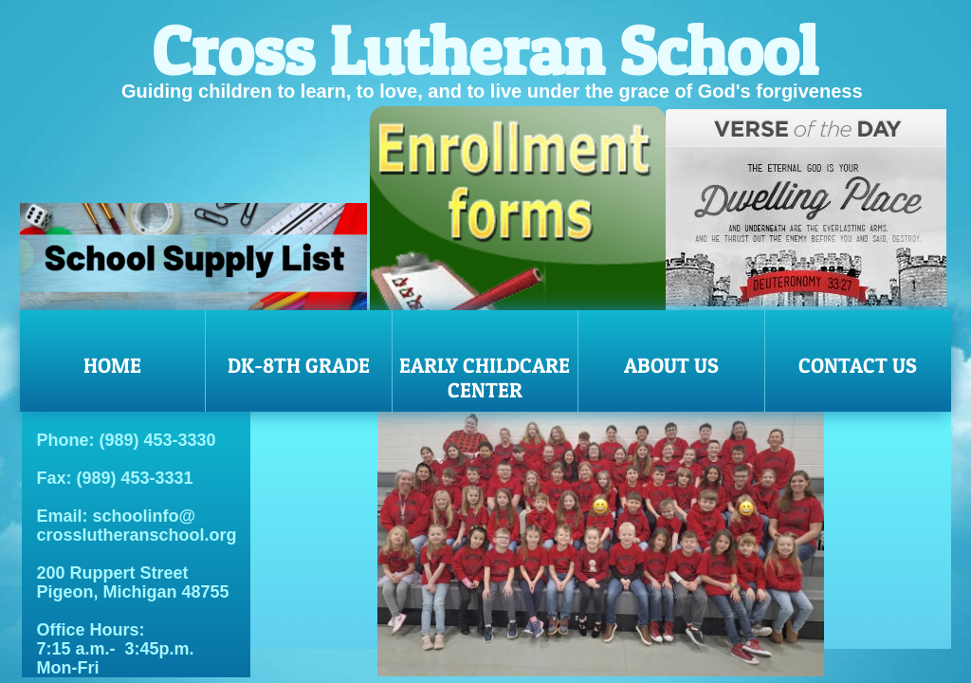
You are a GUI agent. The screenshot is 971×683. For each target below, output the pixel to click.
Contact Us (857, 365)
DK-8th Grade (299, 365)
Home (112, 365)
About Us (671, 365)
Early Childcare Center (484, 377)
